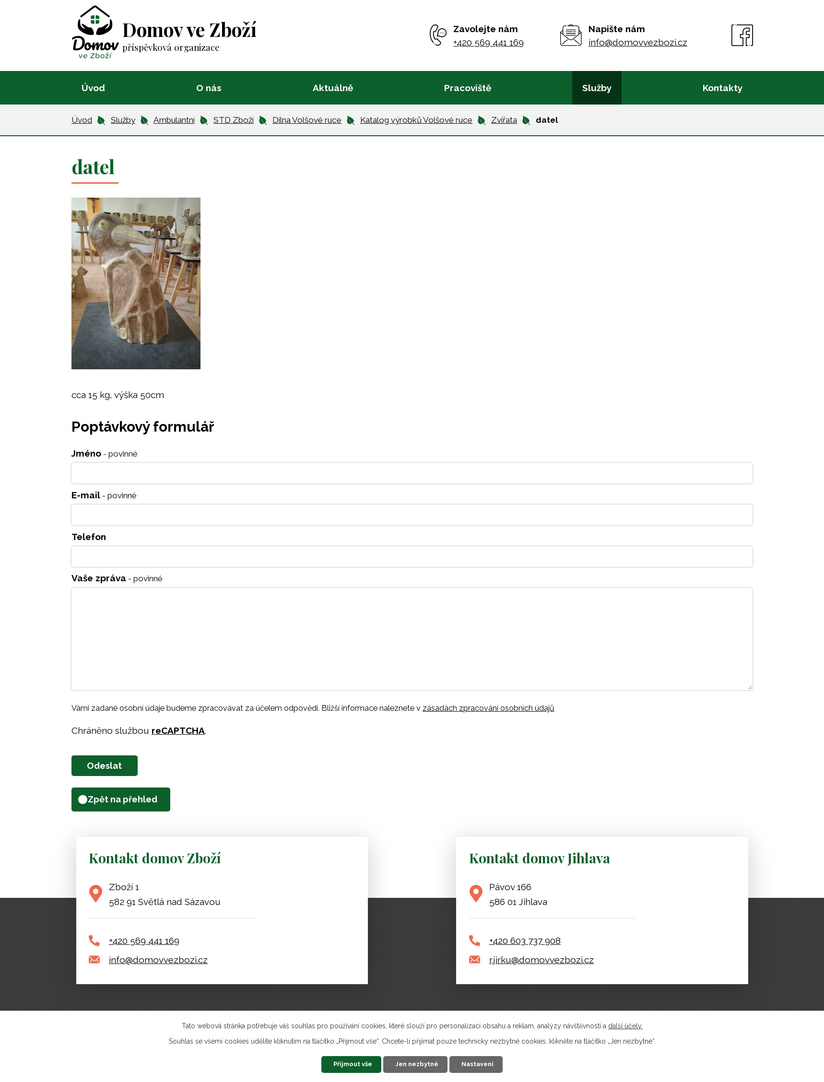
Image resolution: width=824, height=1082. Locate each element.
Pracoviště (467, 87)
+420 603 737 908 (525, 946)
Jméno (104, 453)
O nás (209, 87)
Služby (597, 87)
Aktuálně (333, 87)
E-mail (104, 495)
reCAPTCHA (178, 730)
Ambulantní (174, 120)
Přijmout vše (341, 1063)
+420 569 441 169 (144, 946)
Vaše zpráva (117, 578)
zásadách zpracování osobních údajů (488, 708)
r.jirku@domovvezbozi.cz (541, 965)
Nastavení (491, 1063)
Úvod (93, 87)
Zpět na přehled (131, 804)
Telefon (88, 536)
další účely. (625, 1023)
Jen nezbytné (418, 1063)
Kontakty (722, 87)
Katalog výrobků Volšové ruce (416, 120)
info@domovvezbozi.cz (158, 965)
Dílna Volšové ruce (306, 120)
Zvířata (504, 120)
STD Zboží (233, 120)
